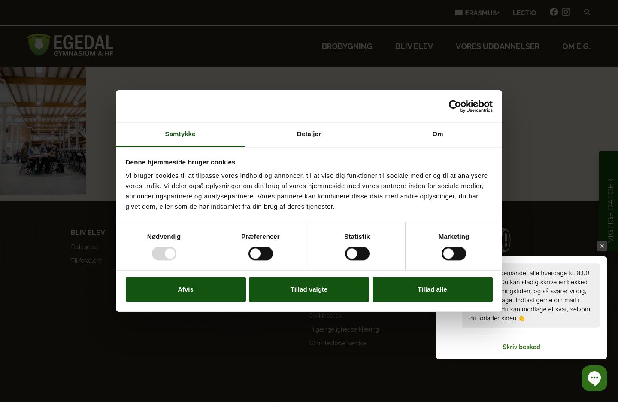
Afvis (186, 289)
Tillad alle (432, 289)
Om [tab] (437, 133)
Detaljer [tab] (309, 133)
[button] (594, 378)
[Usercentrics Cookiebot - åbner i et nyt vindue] (455, 106)
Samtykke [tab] (180, 133)
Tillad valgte (309, 289)
